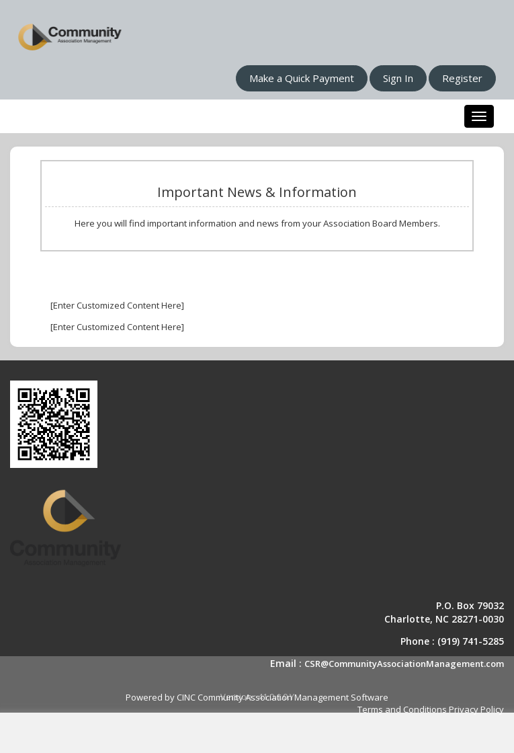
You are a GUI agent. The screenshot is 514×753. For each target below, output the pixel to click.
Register (462, 78)
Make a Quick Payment (301, 78)
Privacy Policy (476, 709)
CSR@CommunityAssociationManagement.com (404, 664)
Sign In (398, 78)
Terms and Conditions (402, 709)
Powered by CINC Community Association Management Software (257, 697)
